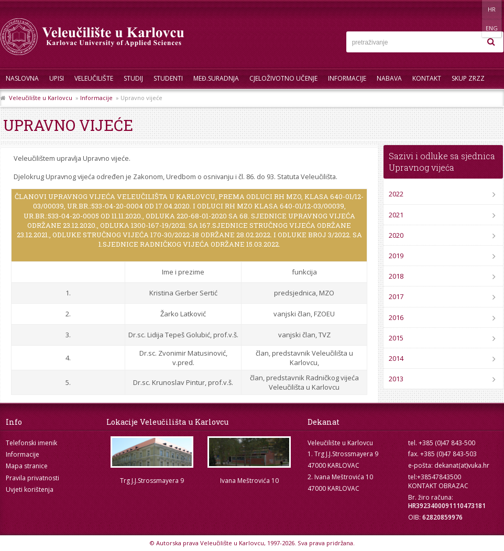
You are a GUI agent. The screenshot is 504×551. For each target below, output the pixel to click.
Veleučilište (93, 78)
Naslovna (22, 78)
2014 (396, 358)
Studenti (168, 78)
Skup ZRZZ (468, 78)
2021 (396, 214)
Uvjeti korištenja (29, 489)
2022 (396, 194)
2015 (396, 338)
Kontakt (426, 78)
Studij (133, 78)
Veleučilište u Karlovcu (40, 98)
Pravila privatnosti (32, 477)
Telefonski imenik (31, 442)
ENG (493, 9)
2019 (396, 255)
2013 (396, 378)
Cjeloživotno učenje (283, 78)
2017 (396, 296)
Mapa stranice (27, 465)
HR (471, 9)
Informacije (347, 78)
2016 (396, 317)
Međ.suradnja (216, 78)
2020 (396, 235)
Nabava (389, 78)
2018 (396, 276)
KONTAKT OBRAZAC (438, 485)
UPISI (56, 78)
